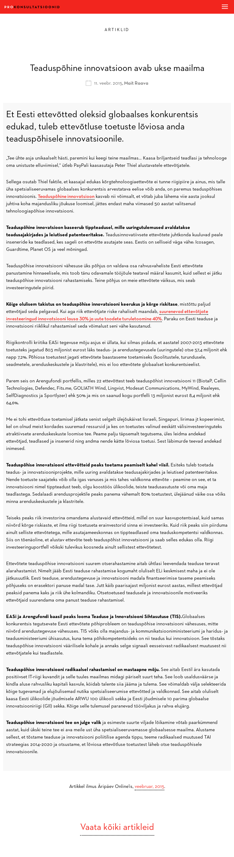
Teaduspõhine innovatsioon (66, 197)
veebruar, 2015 (149, 786)
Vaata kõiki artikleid (117, 827)
